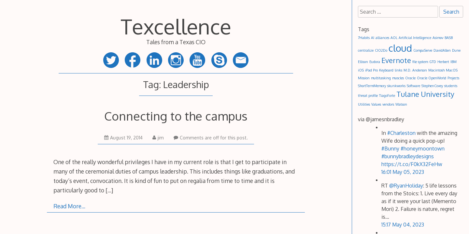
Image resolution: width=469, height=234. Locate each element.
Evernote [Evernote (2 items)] (396, 60)
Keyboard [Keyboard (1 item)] (386, 70)
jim (158, 137)
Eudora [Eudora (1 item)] (374, 61)
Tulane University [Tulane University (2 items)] (425, 94)
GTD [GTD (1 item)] (432, 61)
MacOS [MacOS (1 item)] (452, 70)
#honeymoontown (423, 148)
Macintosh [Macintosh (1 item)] (436, 70)
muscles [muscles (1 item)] (398, 78)
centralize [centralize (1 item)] (366, 50)
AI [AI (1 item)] (372, 37)
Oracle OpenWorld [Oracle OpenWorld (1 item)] (431, 78)
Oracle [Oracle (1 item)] (410, 78)
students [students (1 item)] (450, 86)
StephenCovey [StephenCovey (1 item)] (432, 86)
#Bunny (390, 148)
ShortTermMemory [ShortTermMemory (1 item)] (372, 86)
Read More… (69, 206)
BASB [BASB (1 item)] (449, 37)
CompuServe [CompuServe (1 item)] (422, 50)
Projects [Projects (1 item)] (453, 78)
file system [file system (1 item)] (420, 61)
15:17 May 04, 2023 (402, 224)
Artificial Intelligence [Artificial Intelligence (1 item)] (415, 37)
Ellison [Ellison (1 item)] (363, 61)
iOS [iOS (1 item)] (361, 70)
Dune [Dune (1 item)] (456, 50)
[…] (109, 190)
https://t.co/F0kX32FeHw (411, 164)
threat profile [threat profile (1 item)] (368, 95)
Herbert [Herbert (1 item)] (443, 61)
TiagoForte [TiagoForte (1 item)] (387, 95)
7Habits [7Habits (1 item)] (364, 37)
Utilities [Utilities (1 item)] (364, 104)
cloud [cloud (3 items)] (400, 48)
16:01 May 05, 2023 (402, 172)
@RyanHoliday (406, 185)
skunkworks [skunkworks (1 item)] (396, 86)
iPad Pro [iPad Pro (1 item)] (371, 70)
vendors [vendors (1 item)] (388, 104)
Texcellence (176, 26)
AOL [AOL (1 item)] (394, 37)
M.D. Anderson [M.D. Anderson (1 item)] (415, 70)
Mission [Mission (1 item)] (364, 78)
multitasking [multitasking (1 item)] (381, 78)
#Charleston (401, 133)
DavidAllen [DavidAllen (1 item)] (442, 50)
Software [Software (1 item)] (413, 86)
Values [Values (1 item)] (376, 104)
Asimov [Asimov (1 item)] (438, 37)
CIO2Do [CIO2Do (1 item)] (381, 50)
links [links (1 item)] (398, 70)
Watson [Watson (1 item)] (401, 104)
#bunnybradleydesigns (407, 156)
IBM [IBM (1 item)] (453, 61)
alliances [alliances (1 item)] (382, 37)
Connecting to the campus (176, 116)
